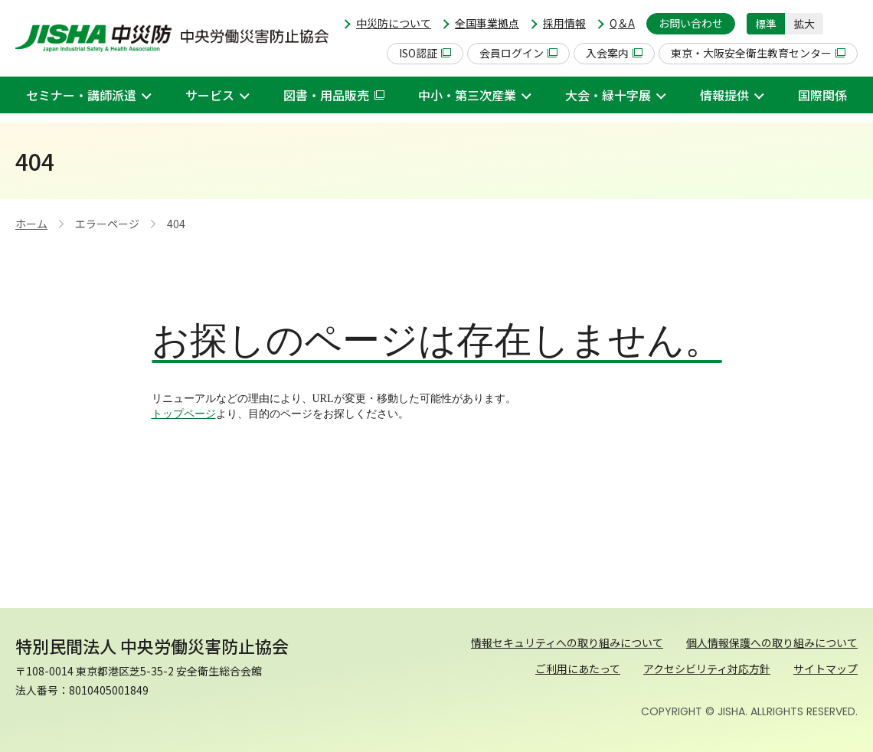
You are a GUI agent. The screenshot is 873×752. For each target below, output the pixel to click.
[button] (846, 23)
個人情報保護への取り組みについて (772, 642)
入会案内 (614, 52)
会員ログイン (518, 52)
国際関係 (822, 95)
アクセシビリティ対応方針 (706, 668)
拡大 (804, 23)
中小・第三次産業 (467, 95)
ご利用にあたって (577, 668)
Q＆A (622, 23)
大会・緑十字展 (608, 95)
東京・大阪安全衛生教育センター (758, 52)
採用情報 (564, 23)
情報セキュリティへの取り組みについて (567, 642)
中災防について (393, 23)
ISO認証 (425, 52)
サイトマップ (825, 668)
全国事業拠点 (487, 23)
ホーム (31, 223)
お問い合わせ (691, 23)
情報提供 (724, 95)
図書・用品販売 (333, 95)
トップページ (184, 414)
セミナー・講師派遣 (81, 95)
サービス (209, 95)
